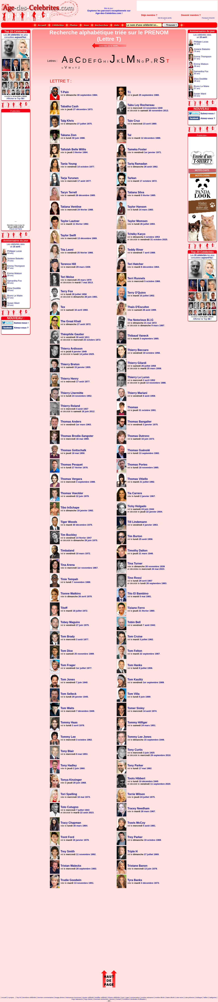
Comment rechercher (101, 999)
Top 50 (18, 997)
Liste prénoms (189, 997)
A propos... (11, 997)
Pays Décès (88, 999)
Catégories (212, 997)
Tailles (205, 997)
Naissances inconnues (73, 997)
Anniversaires (135, 997)
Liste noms (179, 997)
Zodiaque (199, 997)
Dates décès (170, 997)
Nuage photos (59, 997)
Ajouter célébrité (88, 997)
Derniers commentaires (45, 997)
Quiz (122, 997)
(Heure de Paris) (15, 229)
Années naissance (147, 997)
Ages (127, 997)
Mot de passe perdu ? (165, 19)
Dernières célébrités (29, 997)
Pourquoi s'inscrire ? (208, 19)
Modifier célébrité (101, 997)
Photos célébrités (114, 997)
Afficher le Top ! (15, 98)
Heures (111, 999)
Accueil (4, 997)
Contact (118, 999)
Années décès (160, 997)
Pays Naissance (77, 999)
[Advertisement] (177, 6)
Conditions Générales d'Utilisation (134, 999)
